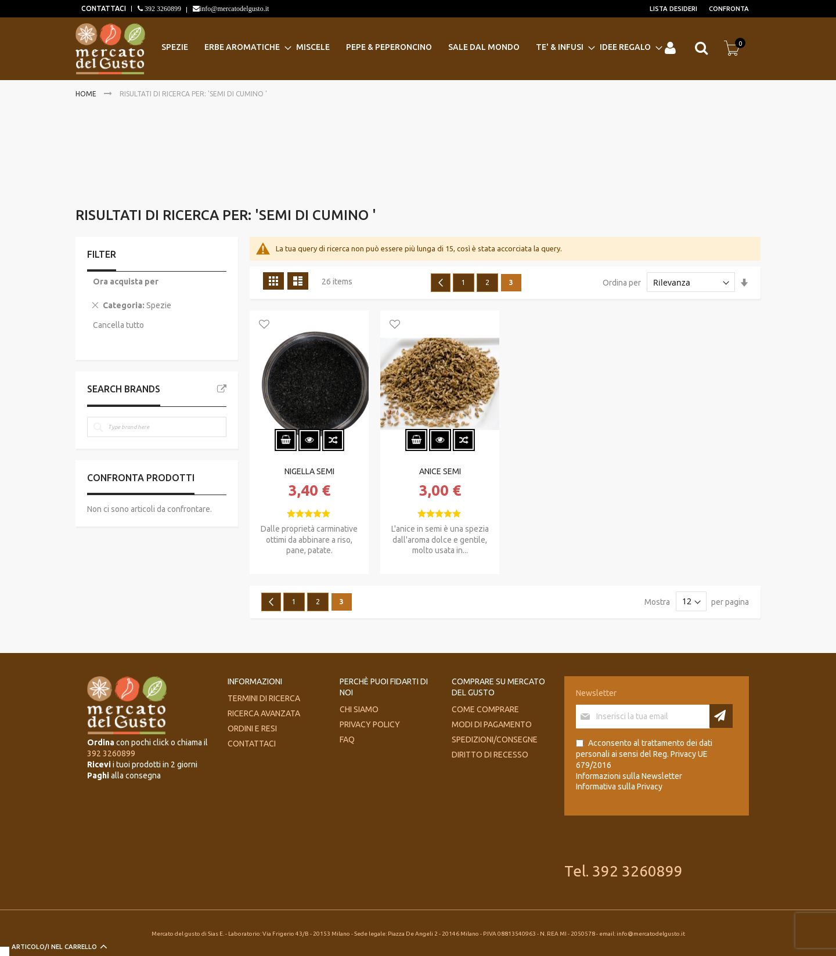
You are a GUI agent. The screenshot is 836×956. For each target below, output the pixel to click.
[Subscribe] (721, 716)
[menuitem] (178, 47)
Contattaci (252, 743)
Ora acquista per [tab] (125, 281)
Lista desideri (673, 8)
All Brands (221, 389)
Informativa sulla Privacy (619, 786)
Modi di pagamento (492, 724)
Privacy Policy (370, 724)
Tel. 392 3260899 (623, 871)
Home (86, 94)
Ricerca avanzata (264, 713)
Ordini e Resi (252, 728)
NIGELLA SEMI (309, 471)
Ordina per (622, 282)
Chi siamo (359, 709)
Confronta (729, 8)
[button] (264, 325)
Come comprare (485, 709)
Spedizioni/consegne (495, 739)
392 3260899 (162, 8)
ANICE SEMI (440, 471)
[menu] (409, 47)
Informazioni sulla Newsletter (629, 776)
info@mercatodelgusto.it (234, 8)
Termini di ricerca (264, 698)
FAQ (347, 739)
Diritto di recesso (490, 754)
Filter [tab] (101, 254)
